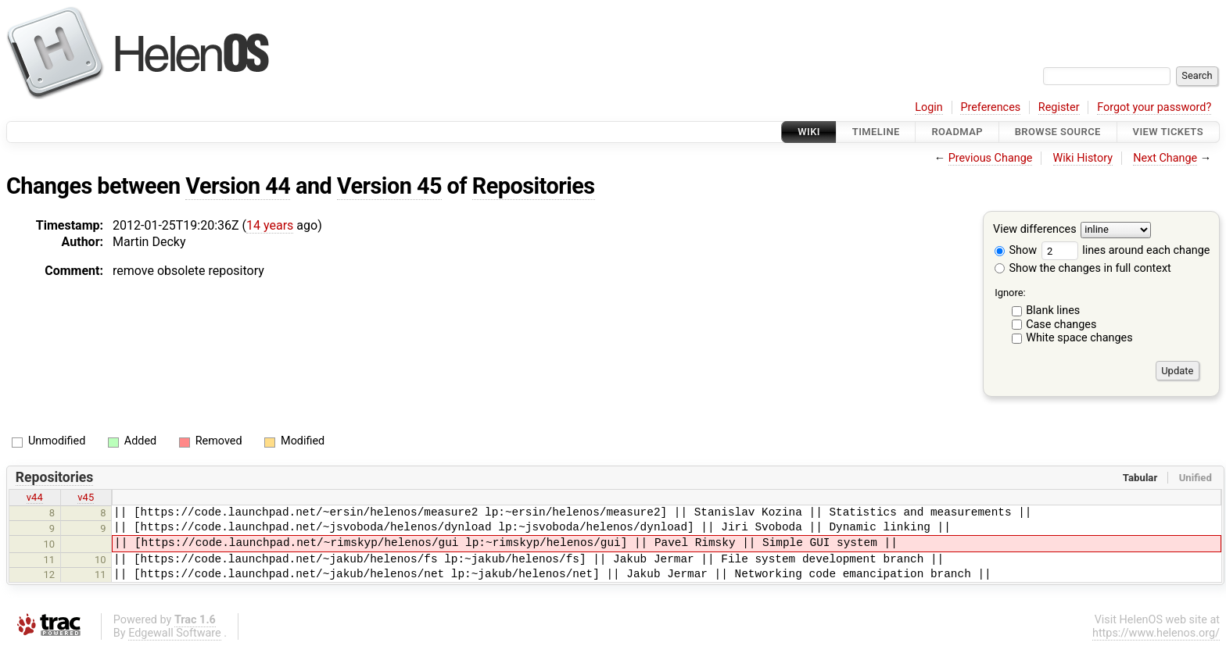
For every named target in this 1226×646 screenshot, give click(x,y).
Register (1059, 107)
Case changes (1061, 324)
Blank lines (1053, 310)
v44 (35, 497)
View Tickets (1168, 131)
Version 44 (237, 186)
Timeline (876, 131)
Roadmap (957, 131)
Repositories (533, 186)
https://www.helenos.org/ (1156, 633)
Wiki (809, 131)
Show (1016, 250)
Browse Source (1058, 131)
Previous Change (990, 158)
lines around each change (1125, 250)
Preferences (990, 107)
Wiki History (1083, 158)
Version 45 (389, 186)
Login (929, 107)
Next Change (1165, 158)
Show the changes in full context (1083, 268)
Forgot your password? (1154, 107)
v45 (85, 497)
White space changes (1079, 337)
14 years (269, 225)
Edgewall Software (174, 633)
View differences (1035, 230)
